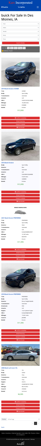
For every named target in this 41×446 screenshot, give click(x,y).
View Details (20, 127)
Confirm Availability (20, 118)
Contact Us (22, 435)
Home (3, 433)
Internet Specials (16, 433)
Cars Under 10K (26, 433)
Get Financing (21, 121)
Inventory (8, 433)
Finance (33, 433)
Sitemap (33, 439)
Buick (2, 427)
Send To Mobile (20, 124)
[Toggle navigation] (38, 7)
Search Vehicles (20, 43)
